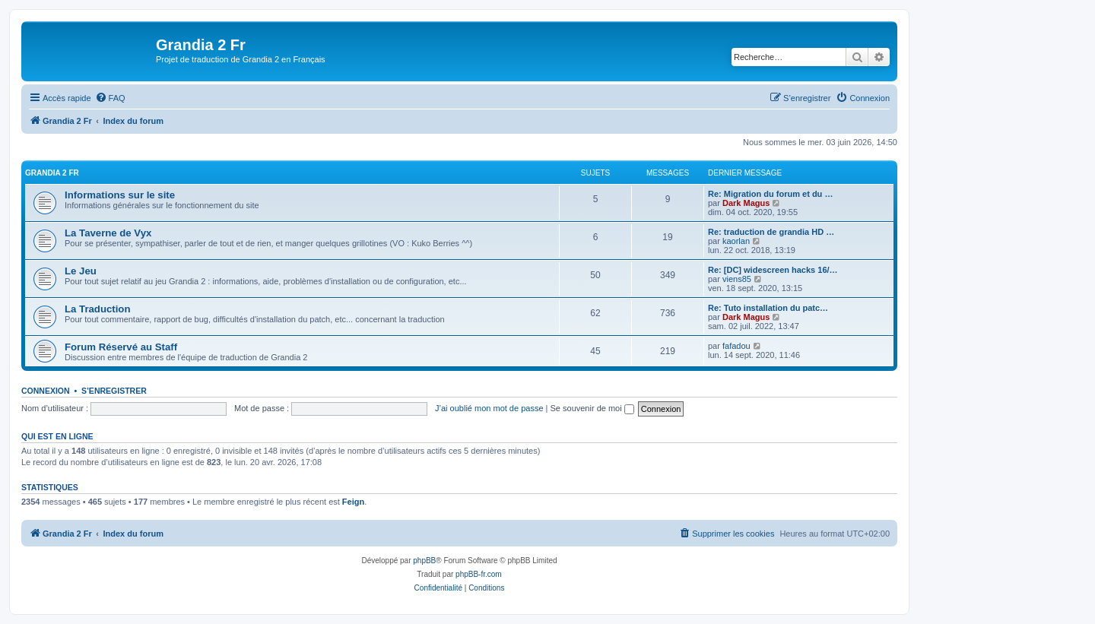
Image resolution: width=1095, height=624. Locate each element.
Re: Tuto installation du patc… (768, 307)
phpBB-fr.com (478, 574)
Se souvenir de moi (592, 408)
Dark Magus (746, 202)
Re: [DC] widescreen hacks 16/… (773, 269)
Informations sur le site (120, 195)
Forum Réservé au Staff (121, 347)
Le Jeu (81, 271)
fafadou (736, 345)
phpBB (424, 560)
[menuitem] (110, 98)
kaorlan (736, 240)
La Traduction (97, 309)
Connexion (45, 390)
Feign (353, 501)
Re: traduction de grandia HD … (771, 231)
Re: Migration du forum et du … (770, 193)
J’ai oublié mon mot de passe (489, 408)
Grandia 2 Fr (52, 173)
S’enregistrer (114, 390)
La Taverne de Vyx (108, 233)
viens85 (736, 278)
